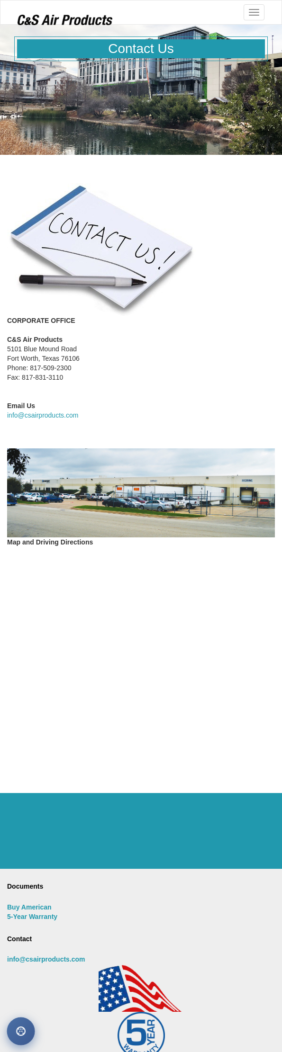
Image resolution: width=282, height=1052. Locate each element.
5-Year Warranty (32, 916)
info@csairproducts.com (42, 415)
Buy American (29, 907)
